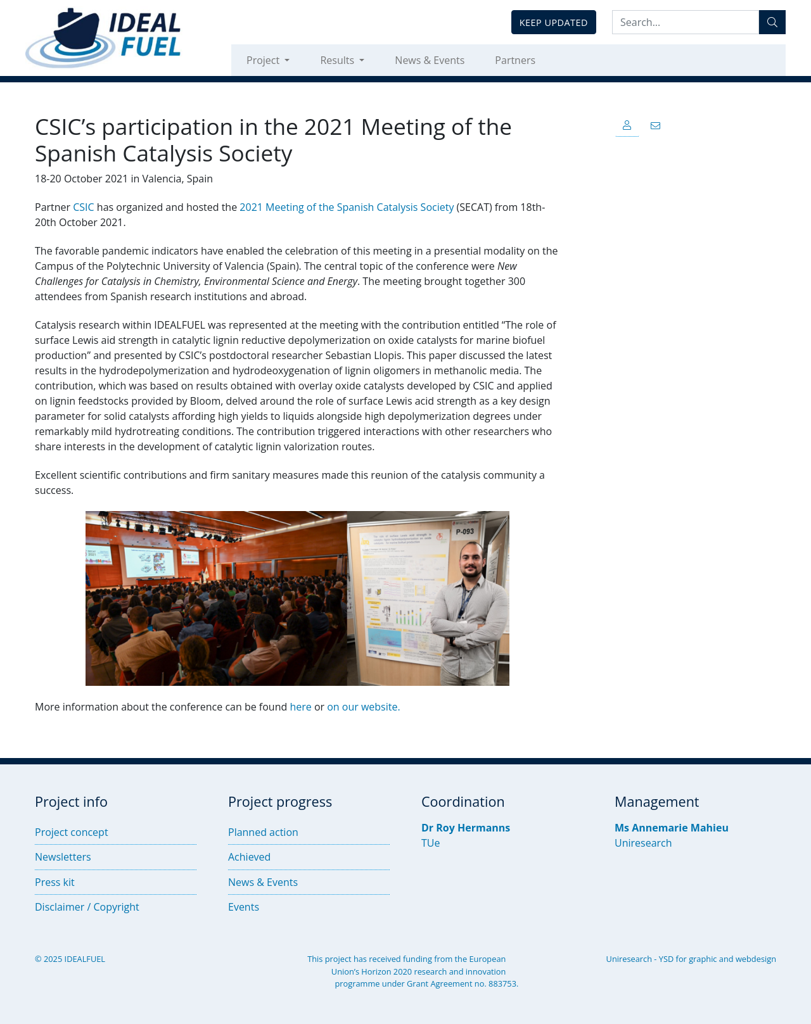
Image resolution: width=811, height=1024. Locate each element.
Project (264, 60)
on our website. (363, 707)
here (300, 707)
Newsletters (63, 857)
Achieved (249, 857)
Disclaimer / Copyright (87, 907)
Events (243, 907)
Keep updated (554, 22)
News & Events (429, 60)
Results (338, 60)
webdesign (756, 958)
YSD (666, 958)
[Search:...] (685, 22)
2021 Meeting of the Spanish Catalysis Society (346, 207)
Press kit (55, 882)
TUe (430, 843)
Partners (515, 60)
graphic (703, 958)
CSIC (83, 207)
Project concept (71, 832)
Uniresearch (643, 843)
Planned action (263, 832)
